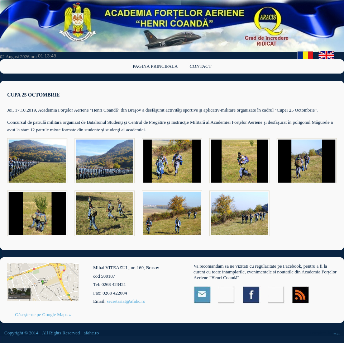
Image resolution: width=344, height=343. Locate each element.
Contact (200, 66)
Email (202, 295)
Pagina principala (155, 66)
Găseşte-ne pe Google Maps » (43, 314)
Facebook (252, 295)
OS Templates (337, 334)
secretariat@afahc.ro (126, 301)
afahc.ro (91, 332)
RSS (301, 295)
